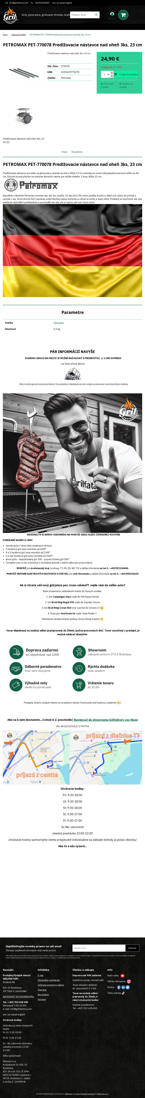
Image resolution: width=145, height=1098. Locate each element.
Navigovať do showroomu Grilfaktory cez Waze (105, 720)
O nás (40, 975)
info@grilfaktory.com (18, 3)
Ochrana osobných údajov (51, 985)
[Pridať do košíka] (126, 74)
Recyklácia (43, 994)
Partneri (42, 999)
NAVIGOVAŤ (9, 996)
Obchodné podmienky (49, 980)
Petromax (59, 322)
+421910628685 (41, 3)
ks (109, 74)
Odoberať (132, 948)
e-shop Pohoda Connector (84, 1094)
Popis (64, 151)
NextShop (68, 1094)
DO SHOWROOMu (24, 996)
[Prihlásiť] (112, 15)
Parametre (77, 151)
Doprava (42, 989)
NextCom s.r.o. (103, 1094)
